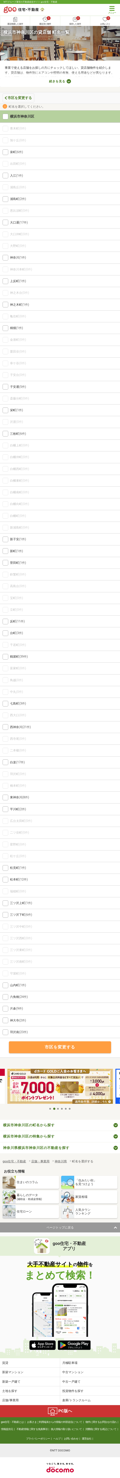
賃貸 (5, 1363)
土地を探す (9, 1391)
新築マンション (12, 1372)
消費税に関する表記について (100, 1429)
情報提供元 (7, 1429)
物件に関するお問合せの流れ (101, 1422)
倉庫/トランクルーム (76, 1400)
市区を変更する (20, 98)
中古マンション (73, 1372)
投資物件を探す (73, 1391)
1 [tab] (50, 1109)
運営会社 (86, 1438)
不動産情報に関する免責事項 (32, 1429)
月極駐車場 (69, 1363)
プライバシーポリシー (38, 1438)
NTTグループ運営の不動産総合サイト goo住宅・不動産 (30, 2)
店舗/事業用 (10, 1400)
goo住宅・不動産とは (12, 1422)
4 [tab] (62, 1109)
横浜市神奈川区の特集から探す (29, 1136)
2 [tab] (54, 1109)
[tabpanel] (60, 1087)
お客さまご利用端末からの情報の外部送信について (54, 1422)
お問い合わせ (71, 1438)
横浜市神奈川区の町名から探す (29, 1125)
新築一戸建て (11, 1381)
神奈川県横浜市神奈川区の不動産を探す (36, 1148)
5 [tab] (66, 1109)
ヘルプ (57, 1438)
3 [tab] (58, 1109)
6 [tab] (70, 1109)
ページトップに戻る (60, 1227)
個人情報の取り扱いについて (66, 1429)
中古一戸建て (71, 1381)
